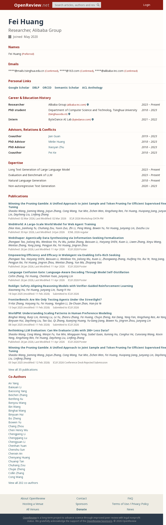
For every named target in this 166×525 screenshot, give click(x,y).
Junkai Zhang (75, 242)
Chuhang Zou (46, 228)
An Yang (13, 383)
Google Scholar (18, 87)
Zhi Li (72, 228)
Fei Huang (130, 211)
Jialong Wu (33, 242)
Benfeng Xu (15, 399)
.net (31, 5)
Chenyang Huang (19, 457)
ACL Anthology (92, 87)
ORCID (47, 87)
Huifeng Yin (134, 259)
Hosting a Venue (32, 504)
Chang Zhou (16, 426)
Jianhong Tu (29, 228)
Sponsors (82, 504)
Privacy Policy (140, 504)
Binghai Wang (17, 317)
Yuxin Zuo (61, 228)
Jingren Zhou (80, 245)
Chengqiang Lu (17, 438)
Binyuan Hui (15, 320)
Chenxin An (15, 453)
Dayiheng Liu (22, 214)
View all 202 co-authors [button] (23, 483)
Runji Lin (32, 317)
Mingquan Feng (76, 334)
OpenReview (30, 517)
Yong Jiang (34, 245)
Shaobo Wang (16, 211)
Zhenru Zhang (70, 317)
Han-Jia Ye (95, 303)
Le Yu (57, 317)
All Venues (32, 509)
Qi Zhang (58, 320)
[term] (76, 5)
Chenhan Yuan (48, 276)
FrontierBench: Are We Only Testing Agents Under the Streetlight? (55, 299)
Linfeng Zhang (40, 214)
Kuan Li (123, 242)
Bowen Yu (98, 228)
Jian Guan (54, 136)
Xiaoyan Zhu (56, 147)
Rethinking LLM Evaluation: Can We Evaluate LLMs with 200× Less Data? (58, 330)
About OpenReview (33, 498)
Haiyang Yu (32, 303)
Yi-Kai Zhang (16, 303)
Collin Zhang (16, 276)
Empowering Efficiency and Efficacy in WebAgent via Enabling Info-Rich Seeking (64, 255)
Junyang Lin (127, 228)
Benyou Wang (17, 403)
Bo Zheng (14, 418)
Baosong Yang (17, 391)
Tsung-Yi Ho (63, 290)
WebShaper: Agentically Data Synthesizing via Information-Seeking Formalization (66, 238)
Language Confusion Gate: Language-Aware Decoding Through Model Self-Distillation (68, 272)
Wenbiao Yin (49, 242)
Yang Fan (130, 317)
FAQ (130, 498)
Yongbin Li (61, 303)
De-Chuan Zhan (78, 303)
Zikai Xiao (14, 228)
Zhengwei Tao (16, 242)
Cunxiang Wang (144, 334)
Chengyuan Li (16, 442)
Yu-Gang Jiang (95, 320)
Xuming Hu (111, 334)
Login (146, 5)
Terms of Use (120, 504)
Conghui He (126, 334)
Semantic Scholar (67, 87)
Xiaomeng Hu (16, 290)
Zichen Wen (96, 211)
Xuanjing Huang (76, 320)
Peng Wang (84, 228)
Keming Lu (45, 317)
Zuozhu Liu (142, 228)
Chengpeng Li (17, 434)
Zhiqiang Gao (93, 262)
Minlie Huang (56, 141)
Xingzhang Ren (114, 211)
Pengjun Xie (49, 245)
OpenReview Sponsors (99, 521)
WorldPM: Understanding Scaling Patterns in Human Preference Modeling (60, 313)
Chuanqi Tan (16, 461)
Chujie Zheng (102, 317)
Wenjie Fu (48, 334)
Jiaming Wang (35, 211)
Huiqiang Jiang (147, 211)
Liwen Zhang (137, 242)
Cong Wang (70, 211)
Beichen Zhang (17, 395)
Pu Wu (62, 242)
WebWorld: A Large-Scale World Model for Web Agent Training (52, 224)
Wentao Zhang (17, 245)
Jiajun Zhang (53, 211)
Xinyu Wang (153, 242)
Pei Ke (52, 152)
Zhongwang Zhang (114, 259)
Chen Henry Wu (18, 430)
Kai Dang (117, 317)
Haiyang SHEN (108, 242)
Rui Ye (146, 259)
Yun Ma (79, 262)
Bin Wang (14, 406)
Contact (81, 498)
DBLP (35, 87)
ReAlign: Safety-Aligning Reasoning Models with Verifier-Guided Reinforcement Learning (70, 286)
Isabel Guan (95, 334)
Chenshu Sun (16, 449)
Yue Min (83, 211)
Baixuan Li (91, 242)
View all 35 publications (23, 369)
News (130, 509)
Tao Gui (47, 320)
